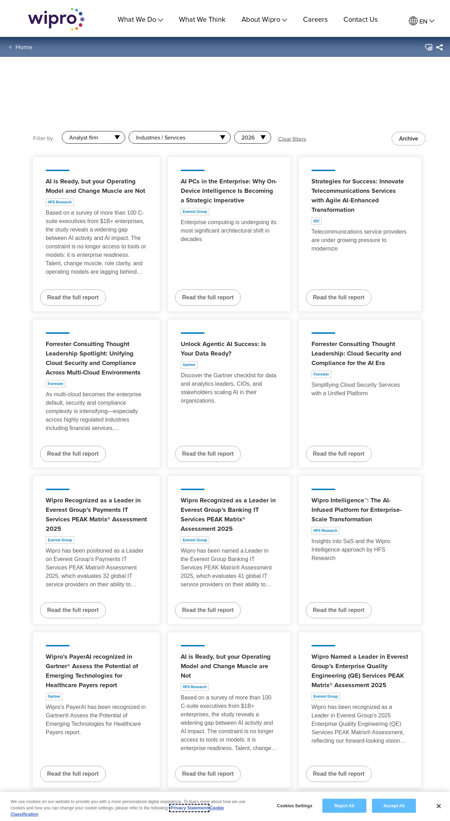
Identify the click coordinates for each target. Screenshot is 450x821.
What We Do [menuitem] (140, 19)
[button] (428, 49)
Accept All (394, 805)
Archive (408, 138)
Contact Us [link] (360, 19)
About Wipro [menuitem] (264, 19)
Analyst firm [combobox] (83, 137)
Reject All (344, 805)
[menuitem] (422, 21)
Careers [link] (315, 19)
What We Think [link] (202, 19)
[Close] (438, 806)
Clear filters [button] (292, 138)
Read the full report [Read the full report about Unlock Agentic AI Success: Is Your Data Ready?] (208, 454)
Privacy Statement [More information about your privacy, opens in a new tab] (189, 808)
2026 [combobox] (248, 137)
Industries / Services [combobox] (160, 137)
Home (23, 48)
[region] (225, 806)
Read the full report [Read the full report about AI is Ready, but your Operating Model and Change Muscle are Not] (73, 297)
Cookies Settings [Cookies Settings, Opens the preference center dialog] (295, 805)
